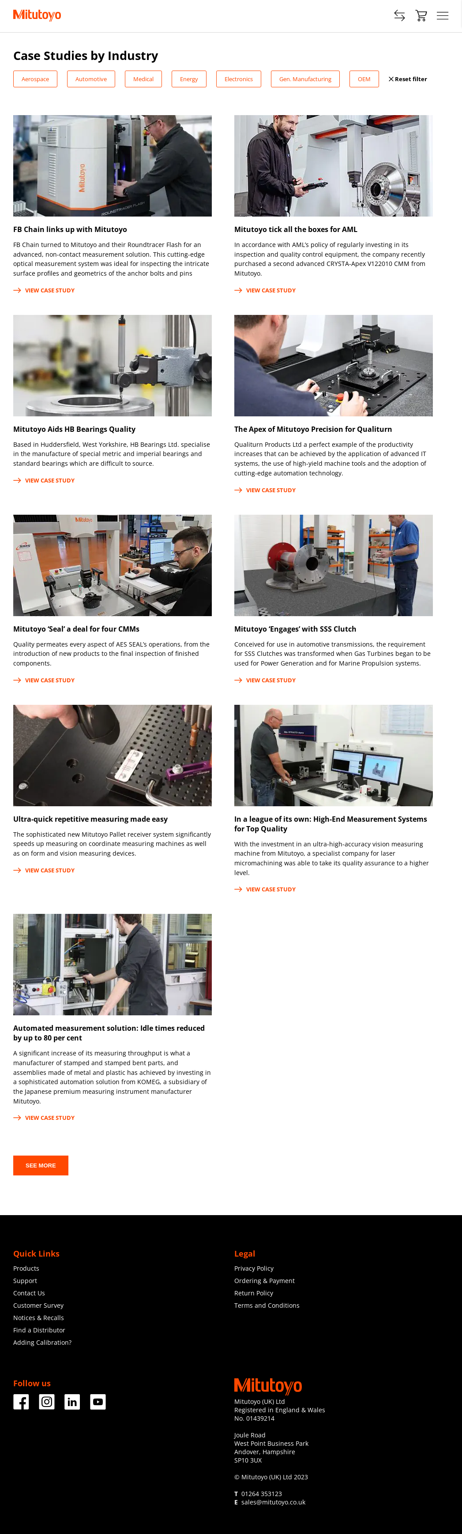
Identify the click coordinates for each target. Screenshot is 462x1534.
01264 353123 (261, 1493)
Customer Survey (38, 1305)
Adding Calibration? (42, 1342)
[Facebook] (21, 1406)
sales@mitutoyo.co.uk (273, 1502)
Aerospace (35, 79)
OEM (364, 79)
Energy (189, 79)
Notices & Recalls (38, 1317)
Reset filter (408, 79)
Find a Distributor (39, 1330)
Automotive (91, 79)
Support (25, 1280)
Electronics (239, 79)
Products (26, 1268)
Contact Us (29, 1293)
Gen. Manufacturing (305, 79)
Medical (143, 79)
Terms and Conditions (267, 1305)
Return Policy (253, 1293)
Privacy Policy (254, 1268)
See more (41, 1165)
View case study (44, 290)
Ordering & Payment (264, 1280)
